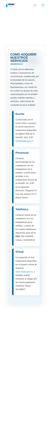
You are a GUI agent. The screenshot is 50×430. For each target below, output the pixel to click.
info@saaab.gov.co (24, 141)
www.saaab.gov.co (24, 272)
